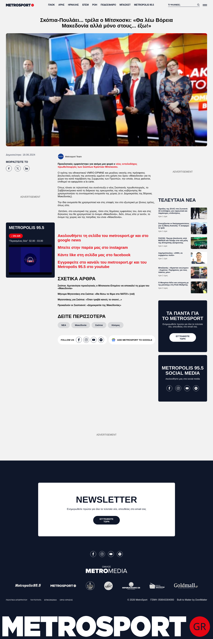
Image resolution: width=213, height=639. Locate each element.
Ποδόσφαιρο (108, 5)
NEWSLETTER (106, 500)
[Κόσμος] (116, 325)
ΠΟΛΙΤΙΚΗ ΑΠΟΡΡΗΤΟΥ (16, 600)
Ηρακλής (73, 5)
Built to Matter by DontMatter (192, 600)
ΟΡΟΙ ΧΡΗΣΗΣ (66, 600)
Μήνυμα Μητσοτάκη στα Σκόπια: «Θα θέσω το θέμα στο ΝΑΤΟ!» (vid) (96, 294)
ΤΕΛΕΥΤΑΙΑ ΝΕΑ (177, 200)
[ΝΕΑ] (64, 325)
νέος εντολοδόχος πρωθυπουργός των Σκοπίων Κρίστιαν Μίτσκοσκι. (97, 165)
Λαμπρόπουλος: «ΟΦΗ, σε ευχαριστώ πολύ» (170, 254)
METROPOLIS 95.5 (144, 5)
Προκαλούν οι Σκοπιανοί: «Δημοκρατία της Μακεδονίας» (89, 305)
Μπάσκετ (125, 5)
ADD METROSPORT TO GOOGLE (134, 340)
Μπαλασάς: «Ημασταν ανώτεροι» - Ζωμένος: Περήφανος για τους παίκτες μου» (173, 270)
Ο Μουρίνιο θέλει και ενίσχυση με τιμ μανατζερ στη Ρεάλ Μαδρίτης (173, 283)
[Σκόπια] (99, 325)
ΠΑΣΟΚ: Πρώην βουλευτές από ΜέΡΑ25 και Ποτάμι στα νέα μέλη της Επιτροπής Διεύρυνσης (173, 240)
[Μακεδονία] (80, 325)
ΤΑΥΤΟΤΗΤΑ (35, 600)
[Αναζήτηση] (182, 5)
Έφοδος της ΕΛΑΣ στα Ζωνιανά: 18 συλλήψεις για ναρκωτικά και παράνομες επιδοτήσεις (173, 211)
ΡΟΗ (94, 5)
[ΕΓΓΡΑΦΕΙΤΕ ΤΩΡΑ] (182, 337)
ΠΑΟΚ (51, 5)
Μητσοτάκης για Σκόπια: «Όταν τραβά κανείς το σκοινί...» (90, 299)
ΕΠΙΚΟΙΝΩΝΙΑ (50, 600)
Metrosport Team (73, 156)
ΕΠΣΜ (85, 5)
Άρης (61, 5)
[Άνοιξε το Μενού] (205, 5)
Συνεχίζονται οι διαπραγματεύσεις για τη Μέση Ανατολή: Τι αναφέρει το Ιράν (173, 225)
